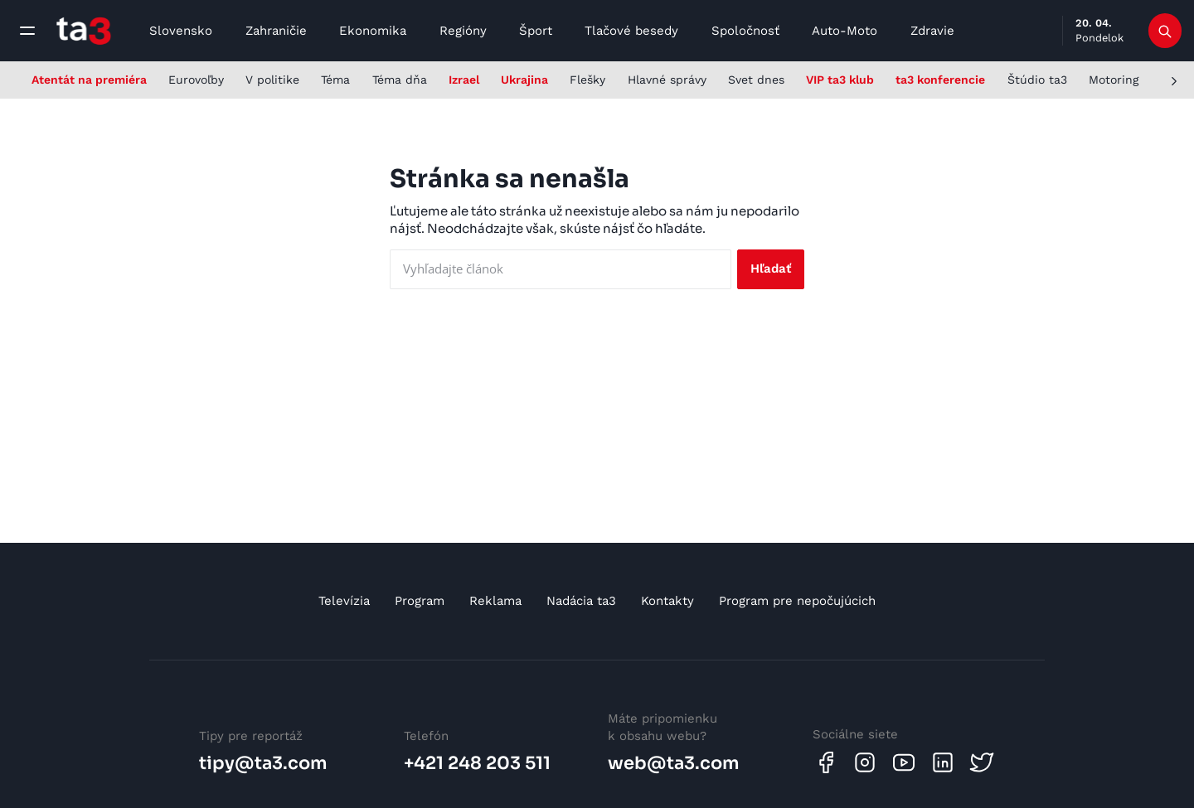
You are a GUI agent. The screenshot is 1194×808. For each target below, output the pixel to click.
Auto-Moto (844, 30)
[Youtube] (904, 762)
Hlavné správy (667, 79)
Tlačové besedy (631, 30)
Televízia (344, 600)
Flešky (587, 79)
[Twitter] (981, 762)
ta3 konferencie (940, 79)
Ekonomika (372, 30)
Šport (535, 30)
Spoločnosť (745, 30)
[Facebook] (826, 762)
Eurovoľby (196, 79)
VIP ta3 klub (840, 79)
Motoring (1113, 79)
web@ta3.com (674, 763)
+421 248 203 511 (477, 763)
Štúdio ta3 (1037, 79)
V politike (272, 79)
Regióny (463, 30)
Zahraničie (276, 30)
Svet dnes (756, 79)
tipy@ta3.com (263, 763)
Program (419, 600)
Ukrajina (524, 79)
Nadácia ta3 (581, 600)
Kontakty (667, 600)
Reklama (495, 600)
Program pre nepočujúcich (797, 600)
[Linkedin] (942, 762)
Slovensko (180, 30)
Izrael (464, 79)
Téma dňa (399, 79)
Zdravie (932, 30)
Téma (335, 79)
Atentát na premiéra (89, 79)
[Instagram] (865, 762)
